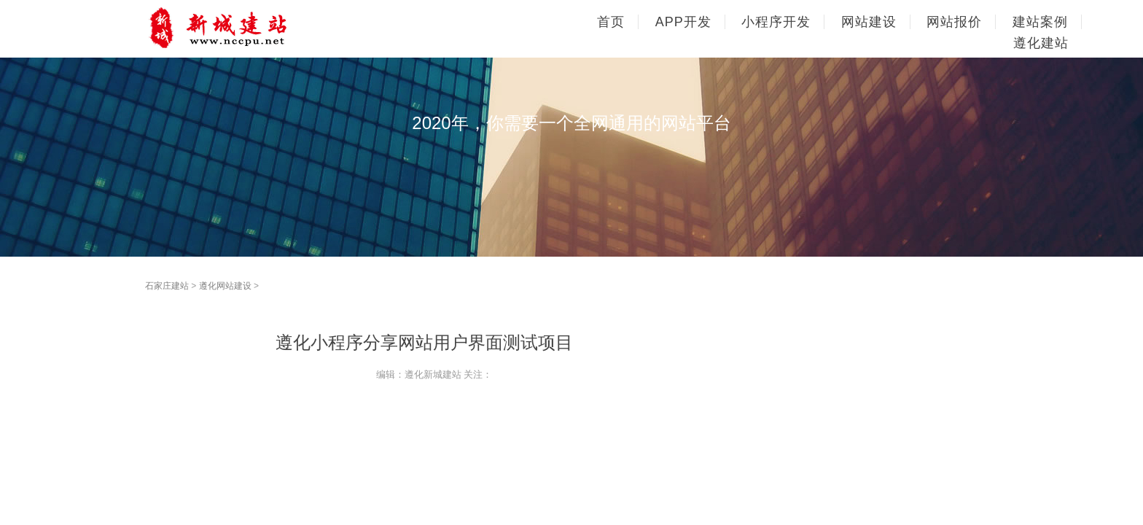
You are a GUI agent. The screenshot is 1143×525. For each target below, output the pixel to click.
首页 (611, 22)
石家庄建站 (167, 286)
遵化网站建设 (225, 286)
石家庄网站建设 (243, 27)
